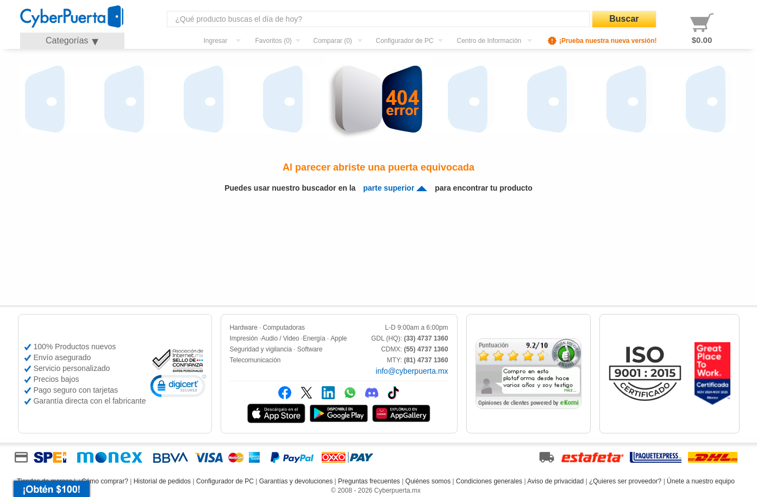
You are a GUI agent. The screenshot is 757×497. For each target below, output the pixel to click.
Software (310, 349)
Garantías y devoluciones (296, 481)
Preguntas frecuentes (369, 481)
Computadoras (283, 327)
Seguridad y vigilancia (261, 349)
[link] (178, 387)
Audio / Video (280, 338)
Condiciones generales (489, 481)
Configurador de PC (225, 481)
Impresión (244, 338)
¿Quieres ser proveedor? (625, 481)
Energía (314, 338)
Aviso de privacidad (555, 481)
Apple (338, 338)
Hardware (244, 327)
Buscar (624, 18)
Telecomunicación (255, 360)
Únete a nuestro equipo (701, 481)
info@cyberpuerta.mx (412, 371)
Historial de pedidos (162, 481)
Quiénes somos (428, 481)
